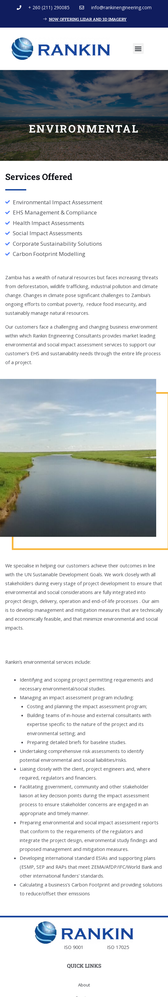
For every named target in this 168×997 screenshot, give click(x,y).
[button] (138, 48)
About (84, 985)
